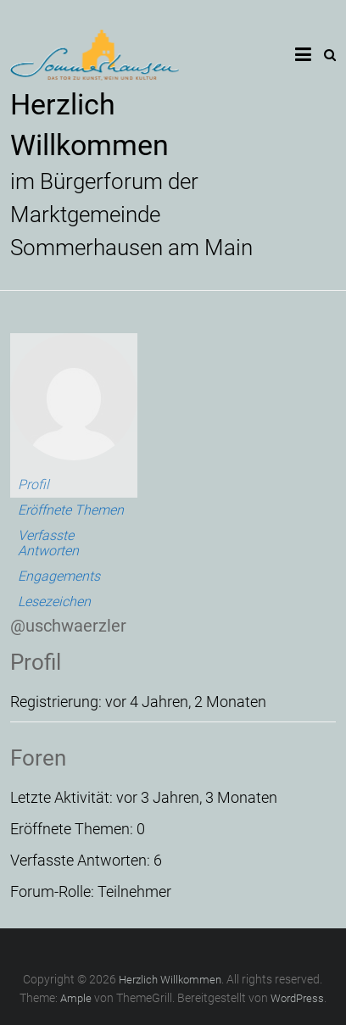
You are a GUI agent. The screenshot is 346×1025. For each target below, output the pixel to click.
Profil (33, 484)
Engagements (59, 576)
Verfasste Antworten (48, 543)
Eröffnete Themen (71, 510)
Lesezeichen (54, 601)
